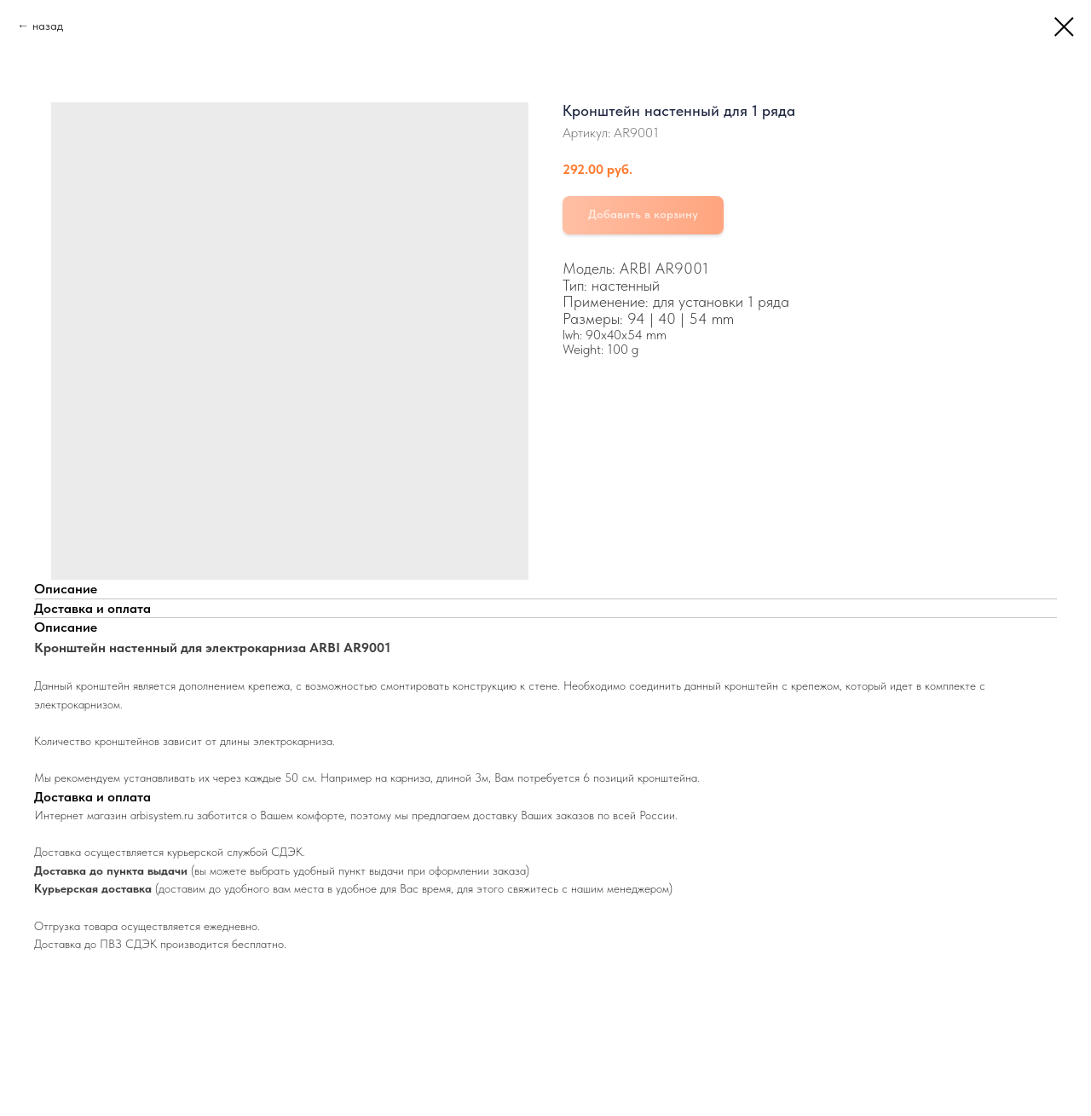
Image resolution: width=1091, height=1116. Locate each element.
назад (47, 25)
